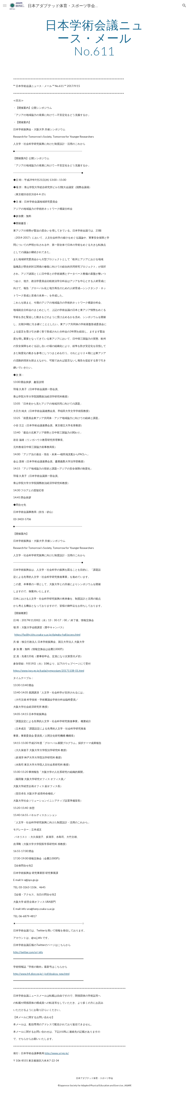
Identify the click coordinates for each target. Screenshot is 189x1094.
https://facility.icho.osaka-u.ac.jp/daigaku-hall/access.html (47, 634)
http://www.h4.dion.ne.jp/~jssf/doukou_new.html (41, 973)
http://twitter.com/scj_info (28, 952)
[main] (94, 38)
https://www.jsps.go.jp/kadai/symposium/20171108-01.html (48, 670)
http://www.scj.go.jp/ (57, 1053)
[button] (4, 5)
